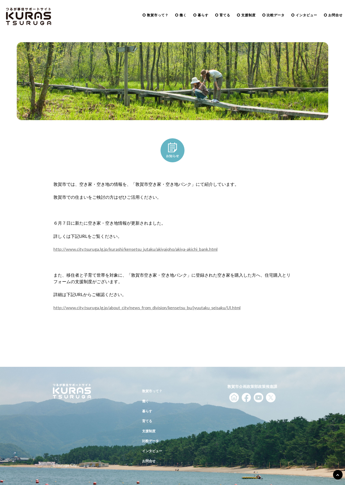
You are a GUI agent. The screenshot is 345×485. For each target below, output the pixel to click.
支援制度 (248, 15)
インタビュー (306, 15)
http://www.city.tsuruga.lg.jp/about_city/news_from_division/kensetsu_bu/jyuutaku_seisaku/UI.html (147, 307)
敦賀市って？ (157, 15)
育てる (224, 15)
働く (183, 15)
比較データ (276, 15)
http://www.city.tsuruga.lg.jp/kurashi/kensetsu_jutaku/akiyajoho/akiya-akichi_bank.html (135, 249)
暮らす (203, 15)
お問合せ (335, 15)
